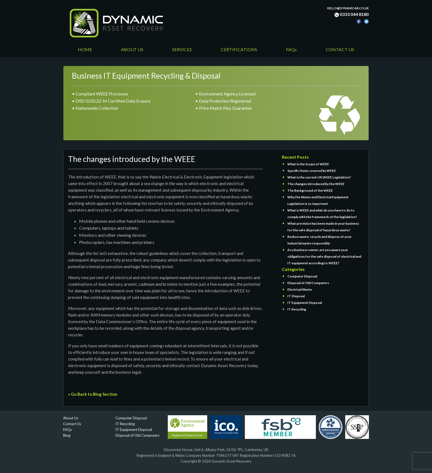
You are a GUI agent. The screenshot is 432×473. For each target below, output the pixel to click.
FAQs (291, 49)
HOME (85, 49)
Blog (66, 435)
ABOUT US (132, 49)
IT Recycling (296, 309)
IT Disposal (296, 296)
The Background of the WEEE (310, 190)
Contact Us (72, 424)
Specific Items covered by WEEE (311, 171)
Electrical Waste (299, 289)
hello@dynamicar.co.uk (348, 8)
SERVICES (182, 49)
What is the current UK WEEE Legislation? (319, 177)
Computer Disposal (302, 276)
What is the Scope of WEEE (308, 164)
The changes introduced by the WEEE (315, 184)
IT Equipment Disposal (304, 303)
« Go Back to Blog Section (92, 394)
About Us (70, 418)
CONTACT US (340, 49)
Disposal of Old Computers (308, 283)
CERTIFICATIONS (239, 49)
